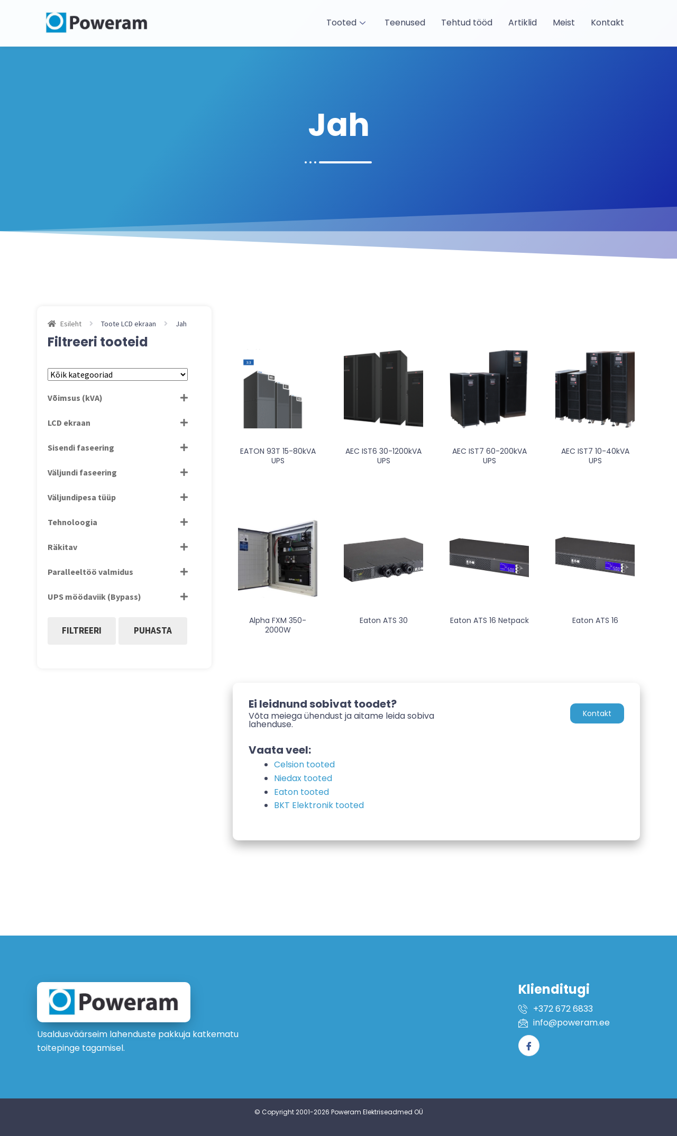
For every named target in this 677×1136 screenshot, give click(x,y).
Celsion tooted (304, 764)
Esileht (70, 323)
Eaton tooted (301, 792)
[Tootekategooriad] (118, 374)
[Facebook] (528, 1045)
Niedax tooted (303, 778)
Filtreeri (82, 630)
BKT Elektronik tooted (319, 805)
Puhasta (153, 630)
